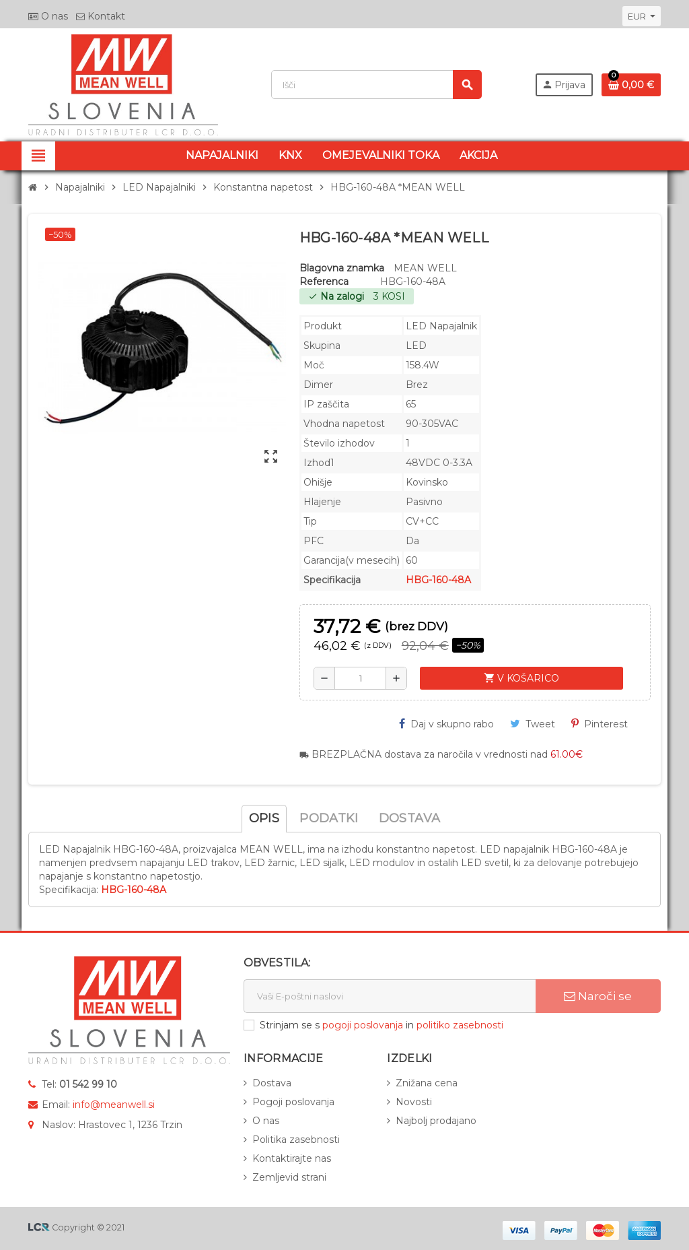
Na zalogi (336, 296)
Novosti (414, 1102)
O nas (48, 16)
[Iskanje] (376, 84)
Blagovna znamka (341, 268)
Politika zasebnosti (296, 1139)
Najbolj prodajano (436, 1121)
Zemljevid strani (289, 1177)
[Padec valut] (641, 16)
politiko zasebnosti (459, 1025)
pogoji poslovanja (362, 1025)
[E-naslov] (390, 996)
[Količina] (360, 678)
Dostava (271, 1083)
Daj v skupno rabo (446, 724)
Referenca (324, 281)
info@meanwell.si (114, 1104)
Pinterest (599, 724)
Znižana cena (427, 1083)
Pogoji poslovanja (293, 1102)
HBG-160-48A (438, 580)
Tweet (532, 724)
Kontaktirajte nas (291, 1158)
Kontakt (100, 16)
